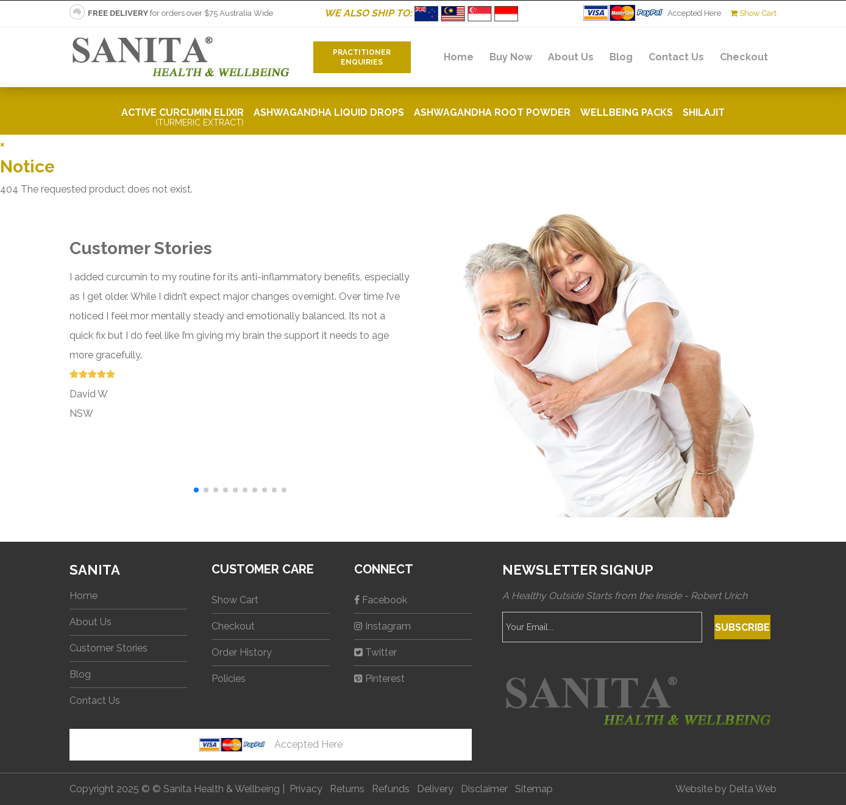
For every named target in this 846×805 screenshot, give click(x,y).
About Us (571, 57)
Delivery (435, 789)
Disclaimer (484, 789)
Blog (621, 57)
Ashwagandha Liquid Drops (329, 112)
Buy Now (510, 57)
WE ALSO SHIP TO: (422, 13)
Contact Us (676, 57)
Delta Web (753, 789)
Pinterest (379, 678)
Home (459, 57)
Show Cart (753, 13)
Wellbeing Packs (626, 112)
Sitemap (534, 789)
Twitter (375, 652)
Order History (242, 652)
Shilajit (704, 112)
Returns (347, 789)
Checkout (744, 57)
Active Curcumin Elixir (182, 117)
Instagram (382, 626)
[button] (196, 490)
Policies (229, 678)
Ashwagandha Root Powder (492, 112)
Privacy (306, 789)
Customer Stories (108, 648)
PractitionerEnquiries (362, 57)
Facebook (380, 600)
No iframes (137, 759)
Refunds (391, 789)
